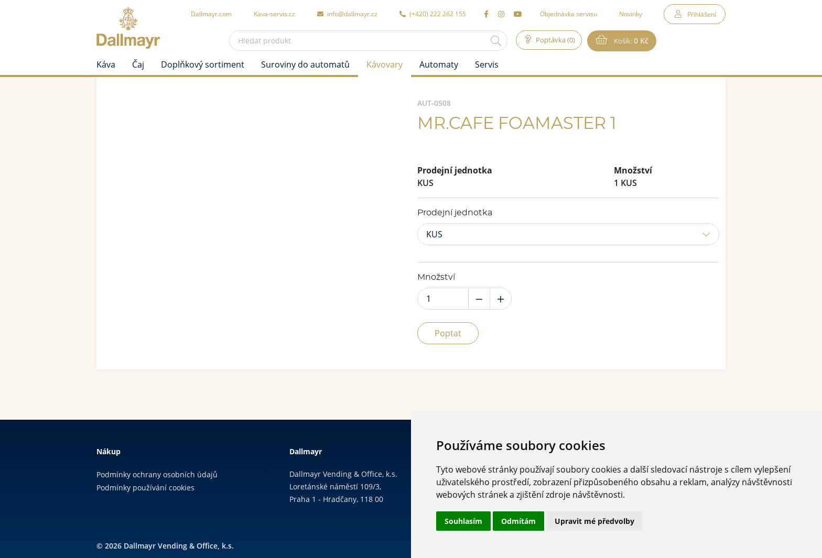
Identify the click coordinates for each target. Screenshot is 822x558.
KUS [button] (434, 234)
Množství (436, 277)
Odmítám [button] (518, 521)
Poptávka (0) (553, 41)
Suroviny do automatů (305, 64)
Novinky (630, 13)
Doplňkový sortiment (202, 64)
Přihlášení (701, 14)
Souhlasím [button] (463, 521)
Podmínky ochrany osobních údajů (157, 474)
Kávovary (384, 64)
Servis (487, 64)
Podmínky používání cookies (145, 488)
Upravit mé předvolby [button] (594, 521)
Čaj (138, 64)
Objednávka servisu (568, 13)
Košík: (632, 41)
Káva (105, 64)
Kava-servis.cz (274, 13)
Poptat (448, 333)
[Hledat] (491, 40)
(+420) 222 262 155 (432, 13)
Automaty (438, 64)
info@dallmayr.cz (347, 13)
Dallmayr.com (211, 13)
